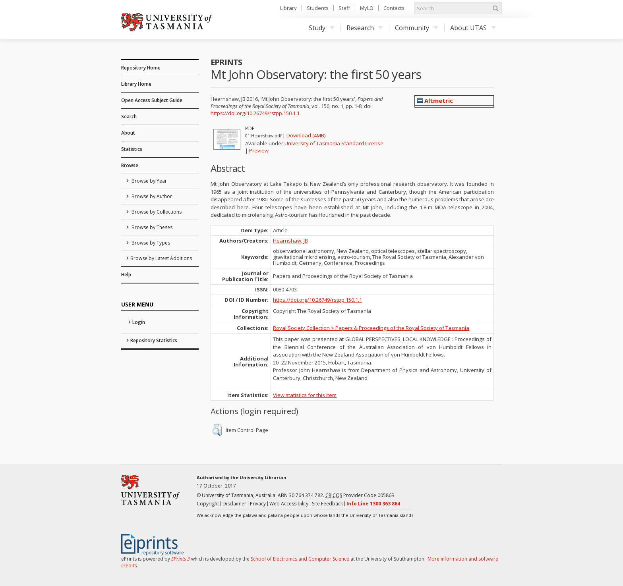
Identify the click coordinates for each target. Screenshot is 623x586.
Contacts (393, 8)
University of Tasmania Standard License (333, 143)
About (128, 132)
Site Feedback (327, 503)
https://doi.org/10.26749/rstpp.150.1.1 (255, 113)
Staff (344, 8)
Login (138, 322)
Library (288, 8)
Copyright (208, 503)
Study (322, 27)
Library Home (136, 84)
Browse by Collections (156, 211)
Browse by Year (148, 180)
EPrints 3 (180, 558)
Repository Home (141, 67)
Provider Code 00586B (360, 495)
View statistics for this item (305, 395)
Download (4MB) (305, 135)
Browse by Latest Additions (161, 258)
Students (318, 8)
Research (364, 27)
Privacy (258, 503)
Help (126, 274)
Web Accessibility (288, 503)
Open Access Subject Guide (151, 100)
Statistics (131, 149)
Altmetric (435, 100)
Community (416, 27)
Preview (259, 150)
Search (129, 116)
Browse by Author (151, 196)
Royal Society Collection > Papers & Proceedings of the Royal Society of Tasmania (371, 328)
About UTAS (473, 27)
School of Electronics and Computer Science (300, 558)
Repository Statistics (153, 340)
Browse (129, 165)
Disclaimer (234, 503)
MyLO (366, 8)
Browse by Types (150, 242)
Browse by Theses (151, 227)
